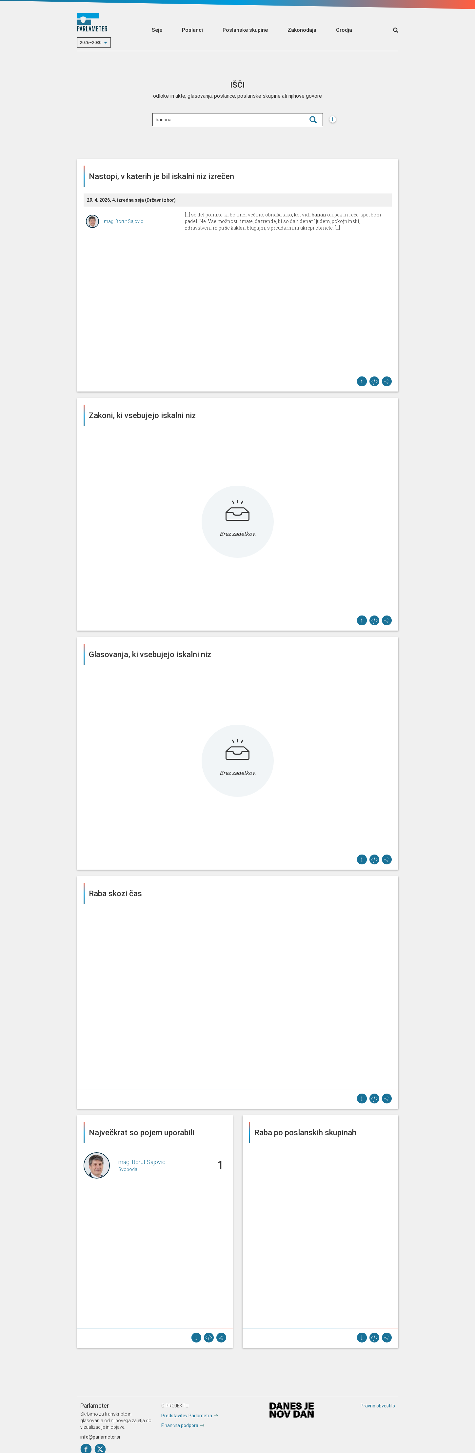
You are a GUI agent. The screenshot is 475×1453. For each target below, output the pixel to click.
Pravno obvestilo (378, 1405)
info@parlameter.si (100, 1437)
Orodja (344, 30)
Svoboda (127, 1169)
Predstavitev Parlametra (186, 1415)
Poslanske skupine (245, 30)
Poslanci (192, 30)
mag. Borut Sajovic (123, 221)
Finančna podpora (179, 1425)
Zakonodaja (301, 30)
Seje (157, 30)
